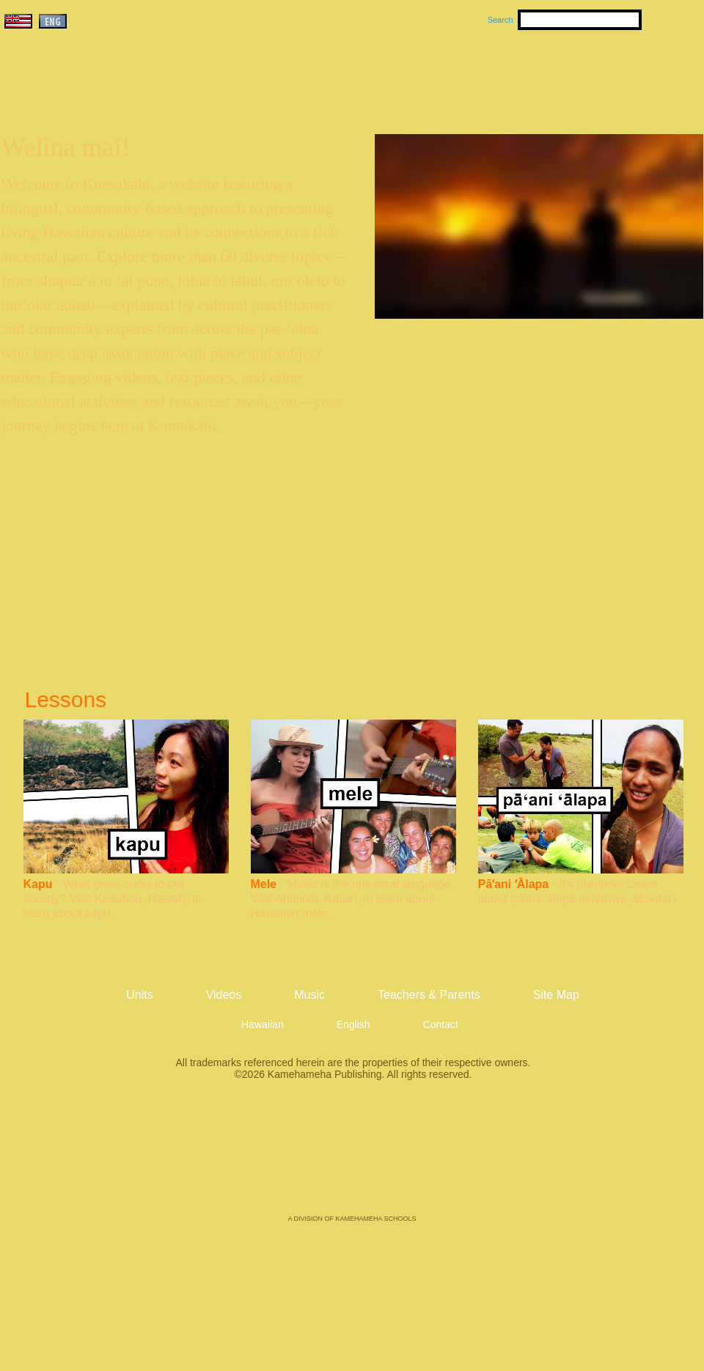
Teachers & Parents (613, 74)
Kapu (38, 884)
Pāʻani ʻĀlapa (513, 884)
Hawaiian (262, 1024)
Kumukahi (127, 93)
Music (422, 74)
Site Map (556, 994)
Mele (264, 884)
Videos (491, 74)
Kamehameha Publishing (352, 1158)
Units (331, 74)
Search (500, 19)
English (353, 1024)
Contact (440, 1024)
